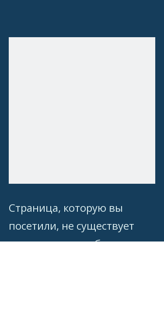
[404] (82, 110)
